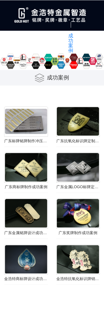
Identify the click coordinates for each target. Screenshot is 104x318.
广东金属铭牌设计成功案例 (26, 233)
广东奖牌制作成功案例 (78, 233)
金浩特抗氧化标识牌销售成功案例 (78, 278)
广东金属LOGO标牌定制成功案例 (78, 187)
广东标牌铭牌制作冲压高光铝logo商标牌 (26, 141)
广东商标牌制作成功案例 (26, 187)
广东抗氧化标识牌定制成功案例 (78, 141)
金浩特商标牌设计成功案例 (26, 278)
